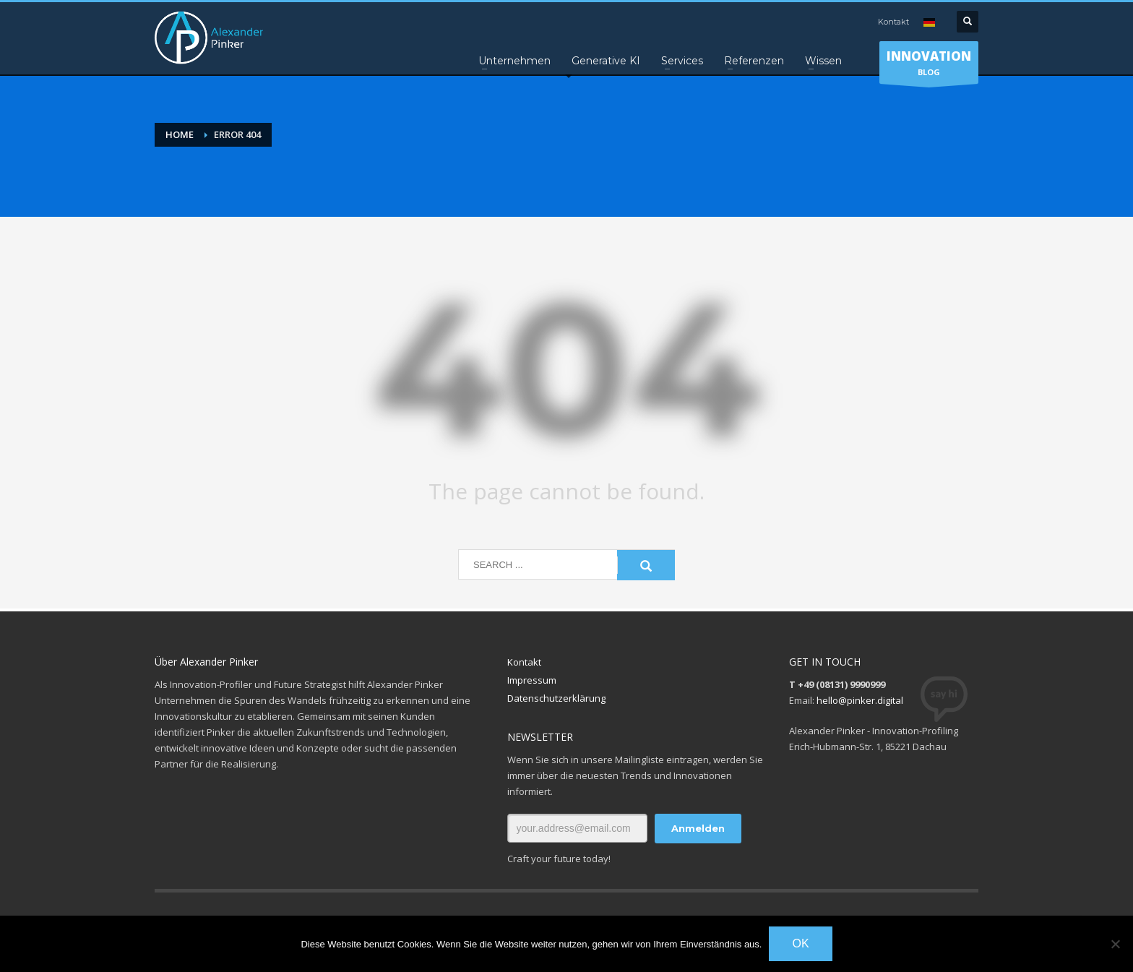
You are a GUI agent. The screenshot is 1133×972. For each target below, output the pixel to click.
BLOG (928, 66)
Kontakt (893, 22)
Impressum (531, 680)
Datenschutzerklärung (556, 698)
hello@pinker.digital (860, 700)
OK (800, 943)
